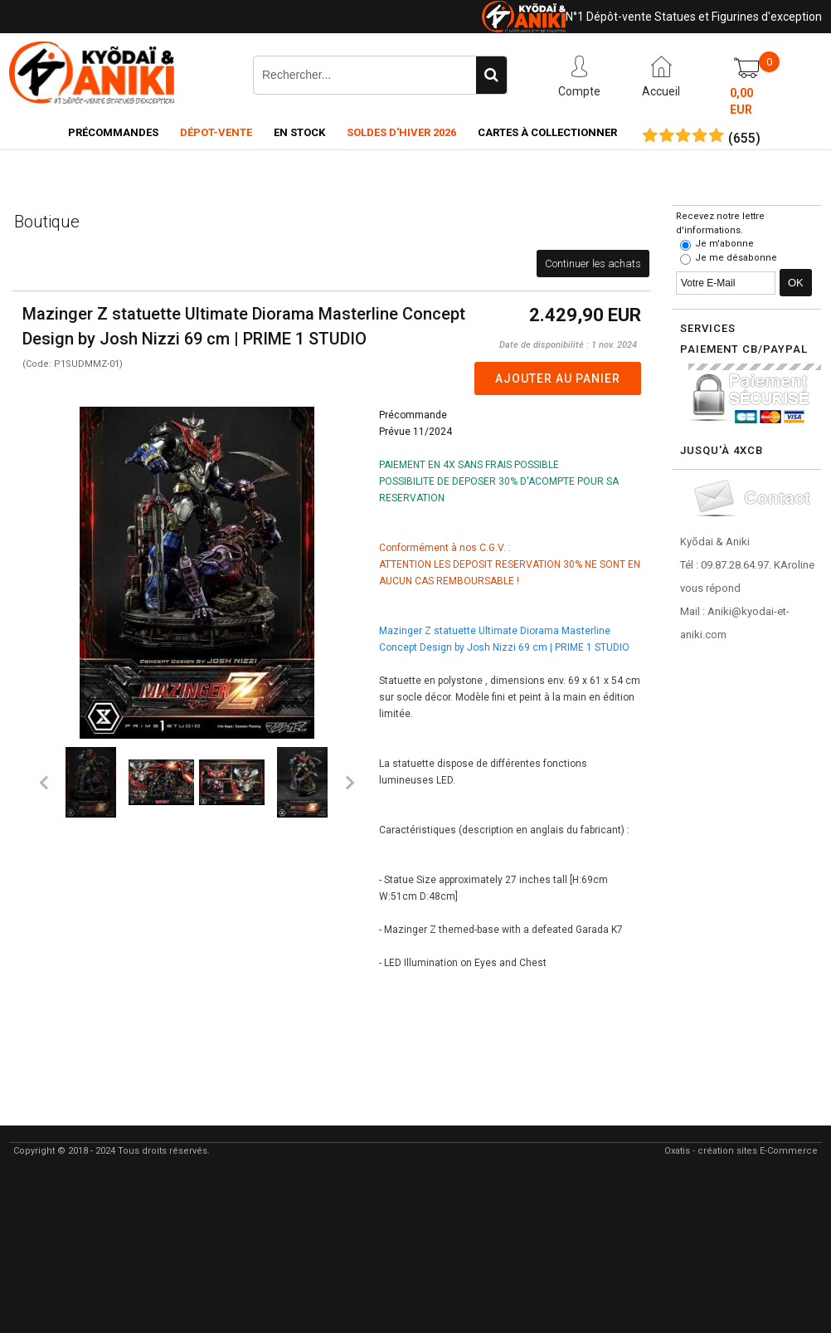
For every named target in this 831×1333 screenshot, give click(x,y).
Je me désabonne (736, 257)
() (744, 138)
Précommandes (113, 132)
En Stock (299, 132)
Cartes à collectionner (547, 132)
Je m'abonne (724, 243)
